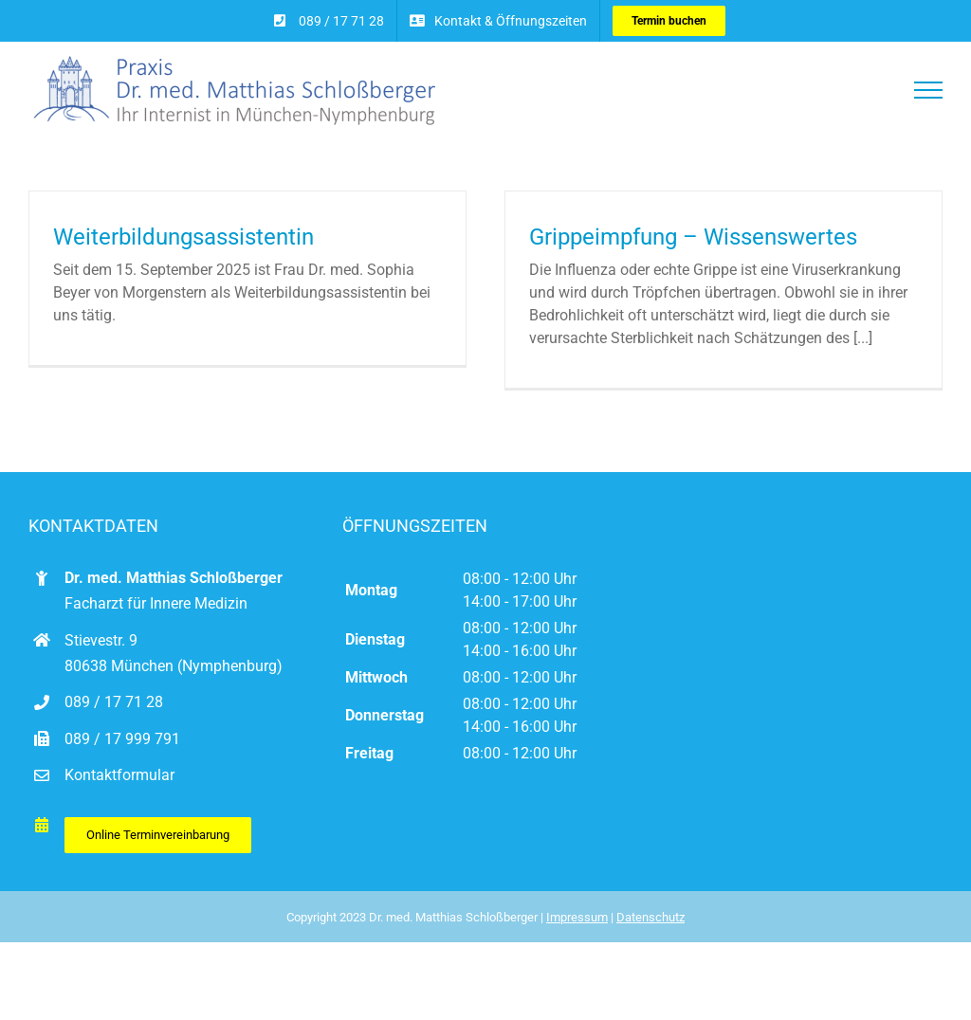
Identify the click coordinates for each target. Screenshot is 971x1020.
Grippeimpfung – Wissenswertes (685, 237)
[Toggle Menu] (929, 90)
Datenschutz (650, 932)
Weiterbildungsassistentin (183, 237)
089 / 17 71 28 (113, 717)
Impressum (577, 932)
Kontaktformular (119, 790)
